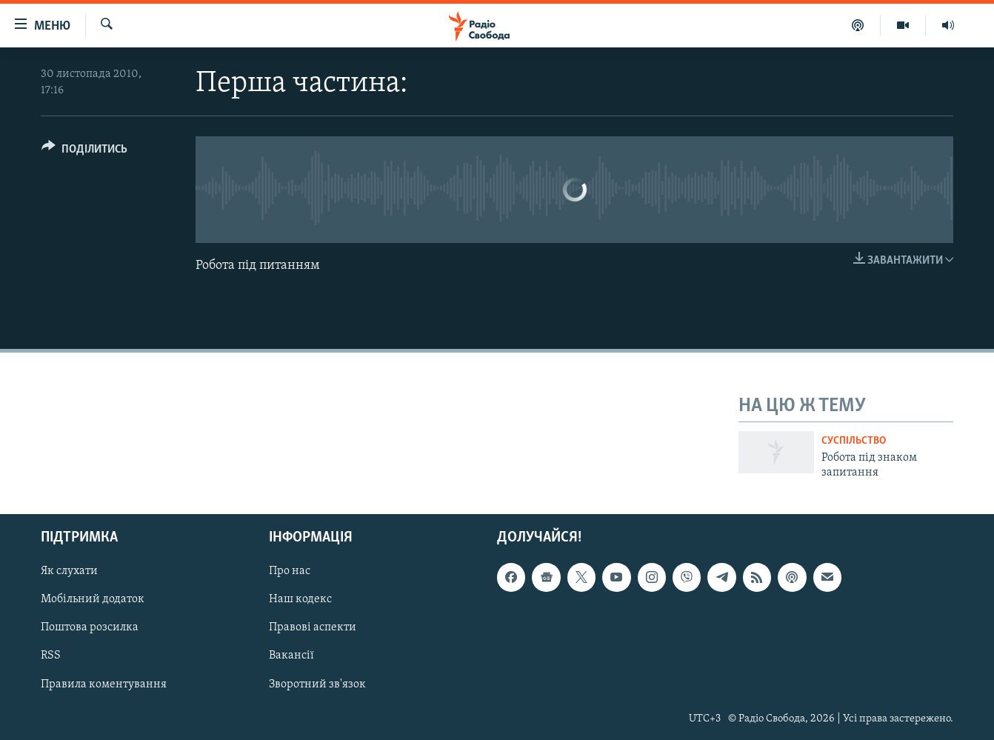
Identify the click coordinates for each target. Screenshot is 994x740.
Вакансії (291, 656)
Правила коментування (104, 684)
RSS (51, 656)
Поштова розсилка (90, 628)
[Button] (84, 151)
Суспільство (853, 441)
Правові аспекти (312, 628)
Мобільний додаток (92, 600)
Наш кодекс (300, 600)
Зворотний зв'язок (317, 684)
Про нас (289, 572)
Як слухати (69, 572)
